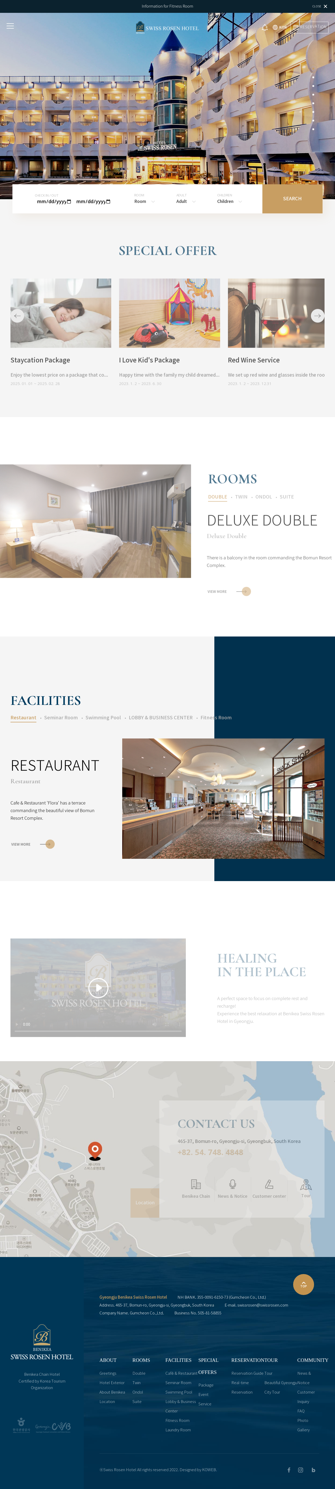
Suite (137, 1402)
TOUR (271, 1360)
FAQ (301, 1411)
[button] (313, 69)
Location (107, 1402)
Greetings (107, 1373)
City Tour (272, 1392)
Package (206, 1385)
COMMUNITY (312, 1360)
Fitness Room (177, 1420)
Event (203, 1395)
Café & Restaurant (181, 1373)
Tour (268, 1373)
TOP (303, 1284)
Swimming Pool (178, 1392)
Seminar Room (178, 1383)
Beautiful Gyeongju (280, 1383)
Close (319, 6)
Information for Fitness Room (167, 6)
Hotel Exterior (112, 1383)
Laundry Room (178, 1430)
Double (139, 1373)
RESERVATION (247, 1360)
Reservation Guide (247, 1373)
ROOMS (141, 1360)
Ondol (137, 1392)
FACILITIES (178, 1360)
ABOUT (107, 1360)
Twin (136, 1383)
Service (204, 1404)
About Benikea (112, 1392)
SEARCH (292, 199)
